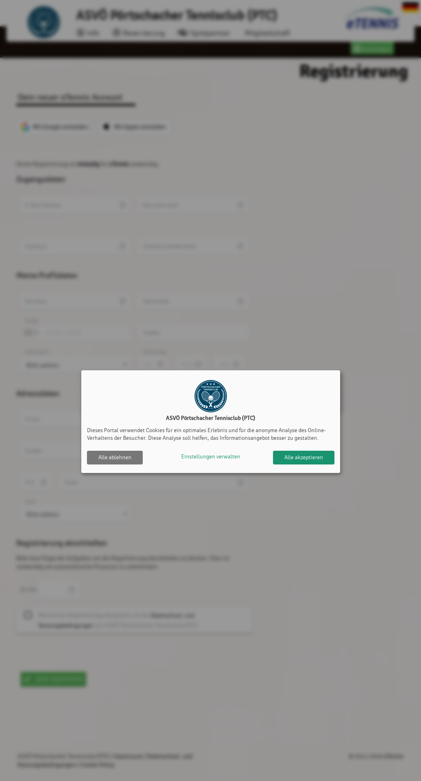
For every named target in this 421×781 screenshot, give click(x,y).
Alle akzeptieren (303, 457)
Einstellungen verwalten (210, 457)
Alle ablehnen (114, 457)
